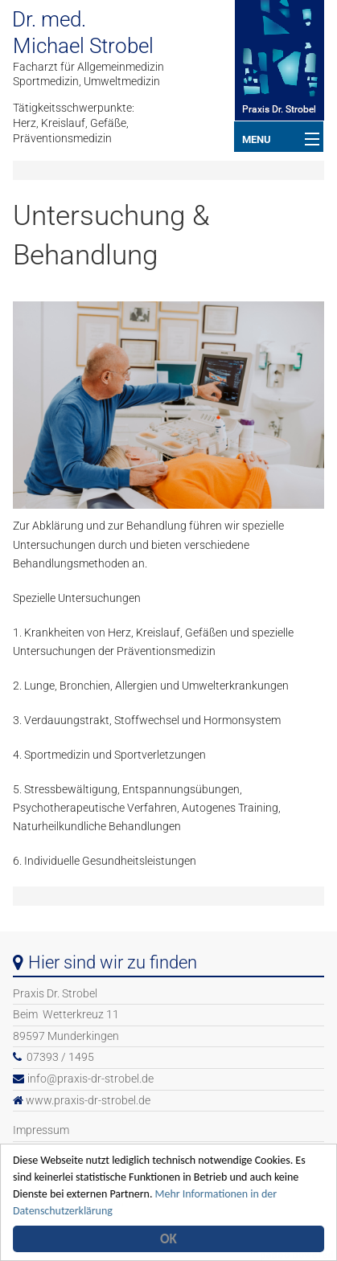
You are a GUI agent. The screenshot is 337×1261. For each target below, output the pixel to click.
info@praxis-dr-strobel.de (90, 1079)
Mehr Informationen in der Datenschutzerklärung (152, 1210)
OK (170, 1238)
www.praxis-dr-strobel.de (88, 1100)
